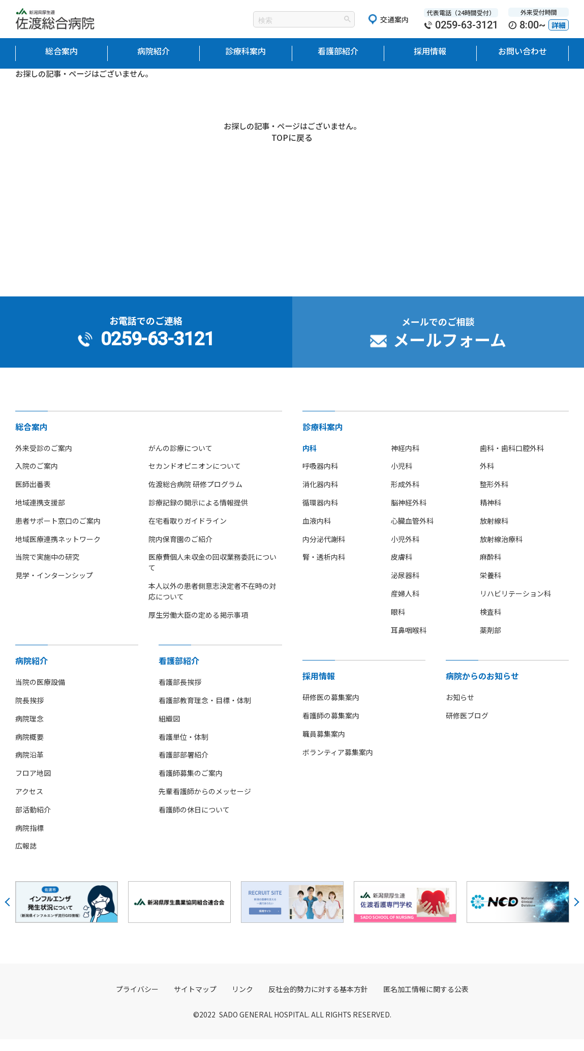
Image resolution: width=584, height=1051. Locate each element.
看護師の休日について (194, 821)
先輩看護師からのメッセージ (205, 802)
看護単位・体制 (183, 748)
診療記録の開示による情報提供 (198, 513)
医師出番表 (33, 495)
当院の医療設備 (40, 693)
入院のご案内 (36, 477)
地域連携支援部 (40, 513)
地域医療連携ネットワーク (58, 550)
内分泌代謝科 (323, 550)
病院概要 (29, 748)
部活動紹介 (33, 821)
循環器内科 (320, 513)
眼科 (398, 623)
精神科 (490, 513)
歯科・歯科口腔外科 (512, 459)
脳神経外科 (408, 513)
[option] (66, 913)
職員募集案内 (323, 745)
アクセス (29, 802)
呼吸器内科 (320, 477)
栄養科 (490, 586)
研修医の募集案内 (330, 708)
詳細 (558, 25)
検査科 (490, 623)
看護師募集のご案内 (191, 784)
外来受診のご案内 (43, 459)
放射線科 (494, 532)
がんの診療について (180, 459)
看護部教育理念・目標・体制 (205, 711)
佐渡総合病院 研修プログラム (195, 495)
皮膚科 (401, 568)
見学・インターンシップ (54, 586)
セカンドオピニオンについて (194, 477)
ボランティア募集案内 (337, 763)
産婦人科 (405, 604)
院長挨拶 (29, 711)
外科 (487, 477)
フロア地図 (33, 784)
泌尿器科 (405, 586)
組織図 (169, 730)
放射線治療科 (501, 550)
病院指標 (29, 839)
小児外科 (405, 550)
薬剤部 (490, 641)
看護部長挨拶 (180, 693)
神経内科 (405, 459)
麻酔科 (490, 568)
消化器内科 (320, 495)
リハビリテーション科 (515, 604)
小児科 (401, 477)
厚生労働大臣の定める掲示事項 (198, 626)
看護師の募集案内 (330, 727)
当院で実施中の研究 (47, 568)
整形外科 (494, 495)
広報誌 (26, 857)
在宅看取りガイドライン (187, 532)
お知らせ (460, 708)
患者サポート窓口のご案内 (58, 532)
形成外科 (405, 495)
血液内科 (316, 532)
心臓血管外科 (412, 532)
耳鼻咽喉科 (408, 641)
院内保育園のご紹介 (180, 550)
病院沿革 (29, 766)
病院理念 (29, 730)
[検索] (291, 20)
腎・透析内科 (323, 568)
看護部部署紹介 (183, 766)
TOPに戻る (292, 139)
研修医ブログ (467, 727)
